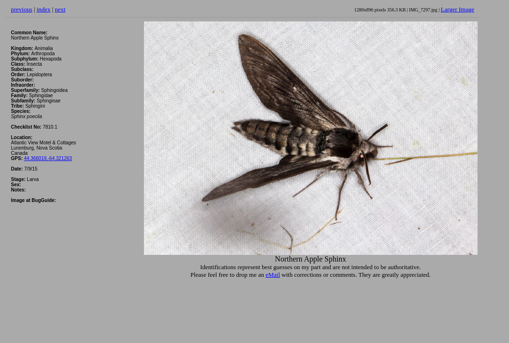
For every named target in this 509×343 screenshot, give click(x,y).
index (44, 9)
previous (21, 9)
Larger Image (457, 9)
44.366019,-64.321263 (48, 158)
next (60, 9)
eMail (272, 274)
